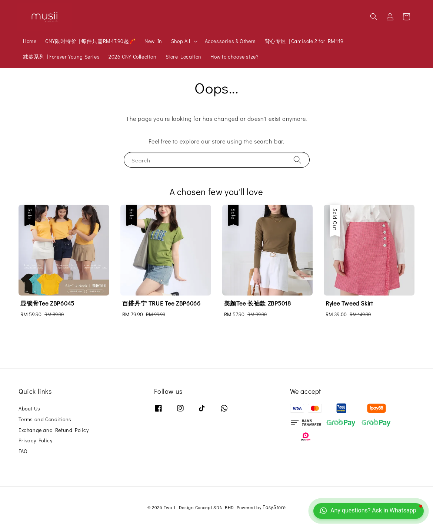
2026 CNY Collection (132, 56)
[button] (374, 17)
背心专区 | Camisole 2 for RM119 (304, 40)
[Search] (297, 159)
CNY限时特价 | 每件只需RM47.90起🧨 (90, 40)
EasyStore (274, 507)
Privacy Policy (35, 440)
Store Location (183, 56)
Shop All (180, 41)
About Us (29, 408)
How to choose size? (234, 56)
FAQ (23, 451)
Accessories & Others (230, 40)
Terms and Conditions (45, 419)
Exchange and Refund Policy (54, 429)
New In (153, 40)
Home (29, 40)
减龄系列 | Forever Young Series (61, 56)
